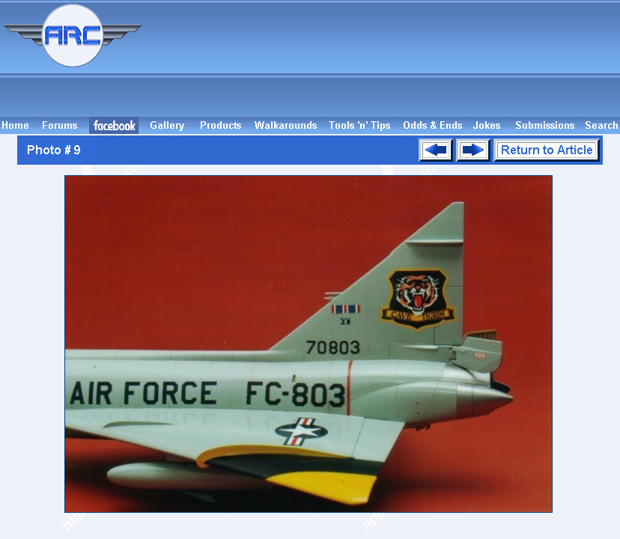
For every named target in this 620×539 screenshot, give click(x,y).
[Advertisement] (383, 58)
